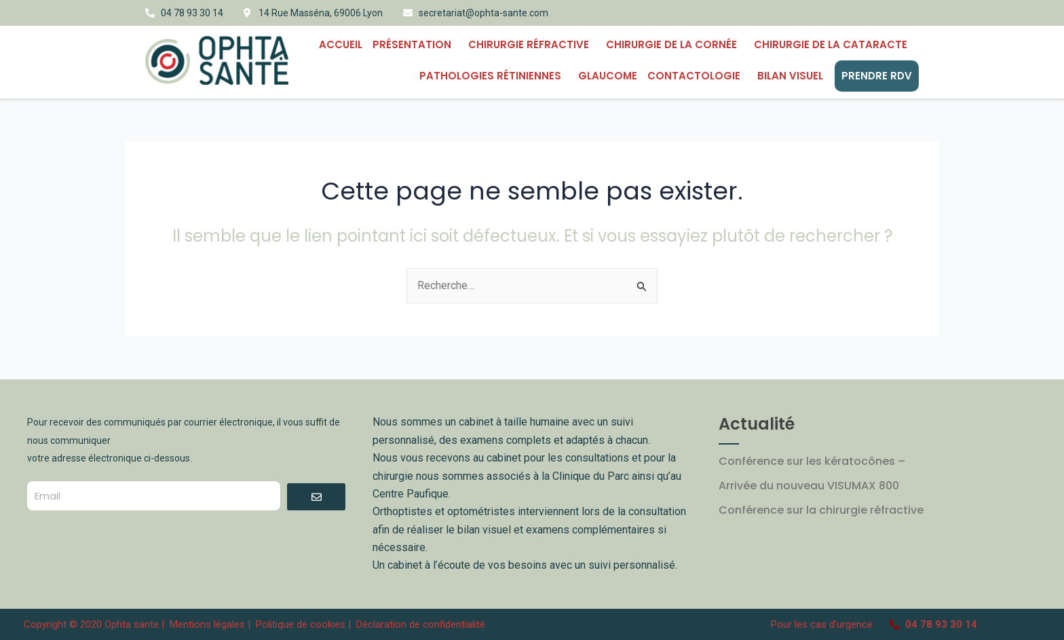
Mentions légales (209, 624)
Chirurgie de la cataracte (834, 44)
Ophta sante (131, 624)
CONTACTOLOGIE (697, 76)
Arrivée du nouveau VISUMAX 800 (809, 485)
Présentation (415, 44)
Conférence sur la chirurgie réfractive (821, 510)
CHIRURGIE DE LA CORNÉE (675, 44)
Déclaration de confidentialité (420, 624)
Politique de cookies (300, 624)
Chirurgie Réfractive (532, 44)
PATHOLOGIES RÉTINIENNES (493, 76)
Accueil (340, 44)
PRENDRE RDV (876, 76)
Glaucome (607, 76)
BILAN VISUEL (793, 76)
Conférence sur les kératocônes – (812, 461)
